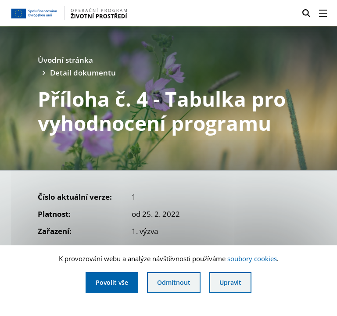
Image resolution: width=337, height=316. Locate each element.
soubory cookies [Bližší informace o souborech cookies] (252, 258)
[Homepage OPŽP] (80, 13)
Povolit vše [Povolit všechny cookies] (112, 282)
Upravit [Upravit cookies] (230, 282)
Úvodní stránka (65, 60)
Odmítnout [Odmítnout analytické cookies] (173, 282)
